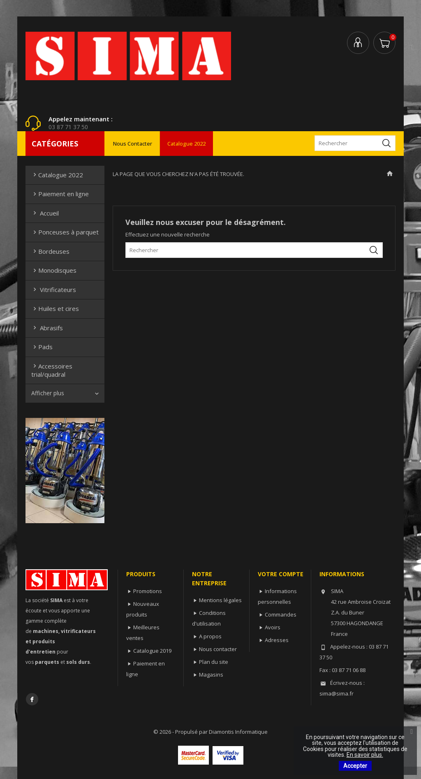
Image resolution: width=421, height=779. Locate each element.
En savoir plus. (365, 754)
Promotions (147, 591)
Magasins (211, 674)
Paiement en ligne (60, 194)
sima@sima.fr (336, 693)
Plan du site (213, 661)
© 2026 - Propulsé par (181, 731)
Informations (341, 574)
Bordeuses (50, 251)
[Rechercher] (355, 143)
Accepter (355, 766)
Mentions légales (220, 600)
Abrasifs (47, 328)
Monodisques (53, 270)
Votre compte (280, 574)
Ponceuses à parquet (65, 232)
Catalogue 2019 (152, 650)
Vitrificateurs (53, 289)
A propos (210, 636)
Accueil (45, 213)
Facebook (32, 699)
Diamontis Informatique (238, 731)
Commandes (280, 614)
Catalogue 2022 (186, 143)
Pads (42, 347)
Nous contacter (132, 143)
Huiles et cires (55, 308)
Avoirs (272, 627)
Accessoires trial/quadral (51, 370)
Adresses (277, 640)
